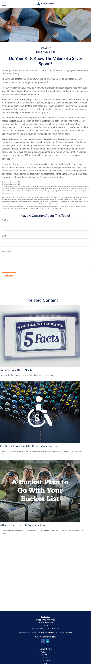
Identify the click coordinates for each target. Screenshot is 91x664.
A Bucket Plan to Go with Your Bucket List (23, 525)
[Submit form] (9, 275)
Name (5, 220)
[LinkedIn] (47, 641)
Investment (45, 655)
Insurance (45, 660)
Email (4, 236)
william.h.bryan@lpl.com (45, 637)
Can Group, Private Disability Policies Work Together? (29, 446)
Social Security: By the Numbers (17, 370)
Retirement (45, 652)
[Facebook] (43, 641)
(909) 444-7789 (48, 620)
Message (6, 252)
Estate (45, 658)
